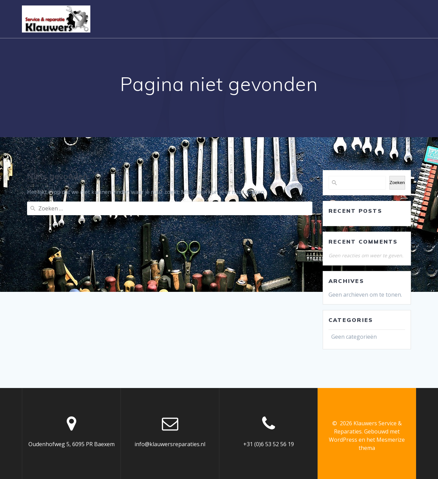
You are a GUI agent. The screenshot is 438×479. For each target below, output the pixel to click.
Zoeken (397, 182)
